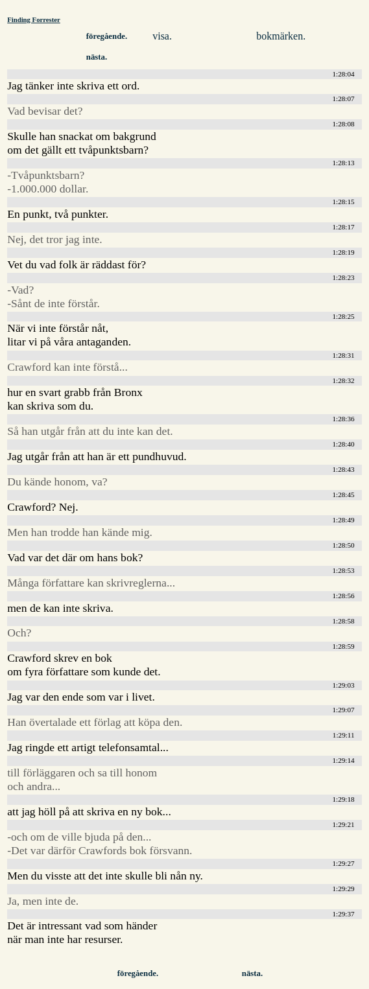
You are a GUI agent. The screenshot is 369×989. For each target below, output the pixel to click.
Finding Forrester (33, 19)
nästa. (96, 57)
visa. (162, 35)
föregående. (106, 36)
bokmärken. (280, 35)
